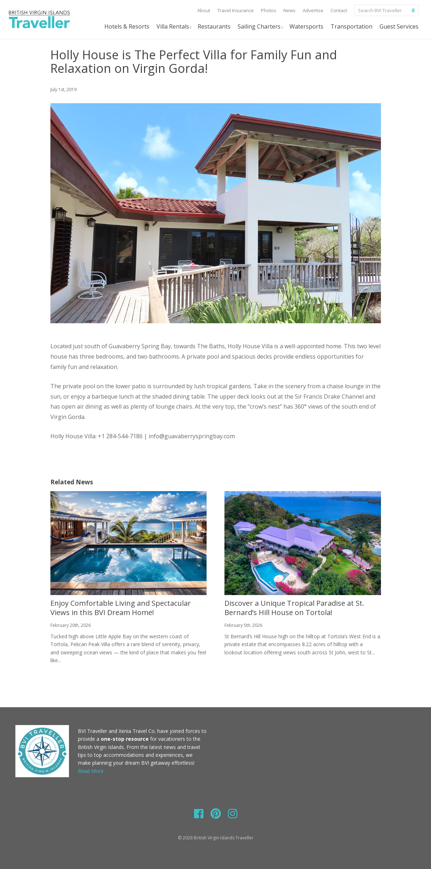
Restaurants (214, 26)
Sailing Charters (261, 27)
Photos (268, 10)
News (289, 10)
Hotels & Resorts (126, 26)
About (203, 10)
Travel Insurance (235, 10)
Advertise (313, 10)
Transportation (351, 26)
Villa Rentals (175, 27)
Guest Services (399, 26)
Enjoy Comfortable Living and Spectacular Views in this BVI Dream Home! (120, 607)
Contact (339, 10)
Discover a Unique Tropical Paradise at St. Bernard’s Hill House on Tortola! (294, 607)
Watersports (306, 26)
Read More (91, 771)
